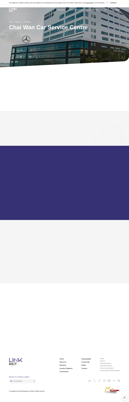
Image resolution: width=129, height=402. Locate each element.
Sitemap (102, 357)
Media (83, 364)
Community (85, 361)
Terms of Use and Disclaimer (107, 367)
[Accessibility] (122, 395)
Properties (27, 22)
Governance (64, 370)
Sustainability (93, 13)
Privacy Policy (89, 2)
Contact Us (102, 359)
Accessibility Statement (105, 362)
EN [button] (105, 13)
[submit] (34, 380)
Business (61, 13)
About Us (63, 361)
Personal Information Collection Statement (110, 369)
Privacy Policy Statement (106, 364)
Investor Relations (76, 13)
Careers (84, 367)
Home (11, 22)
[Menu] (118, 13)
